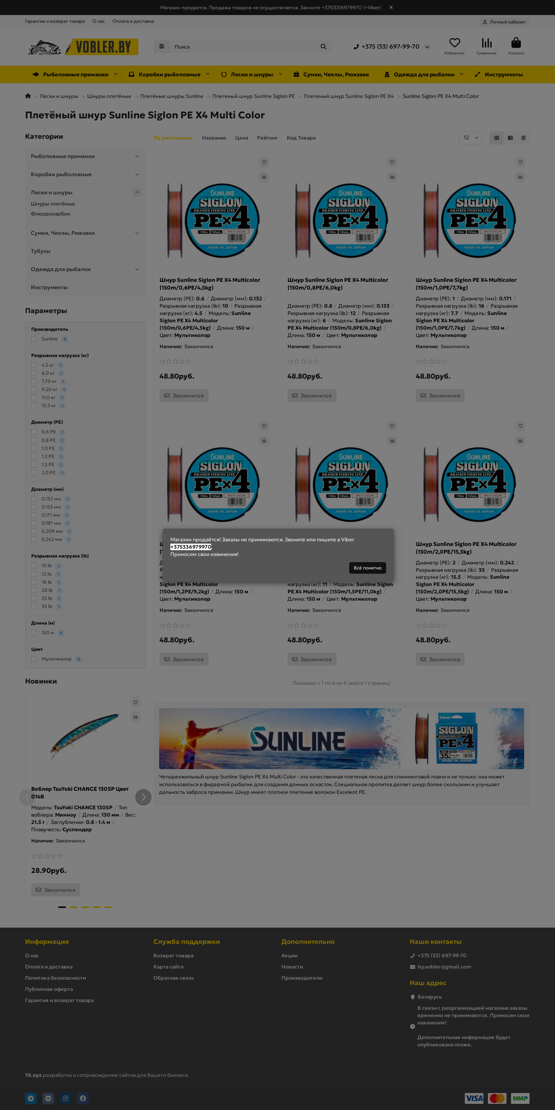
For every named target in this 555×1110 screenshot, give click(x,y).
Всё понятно (368, 568)
